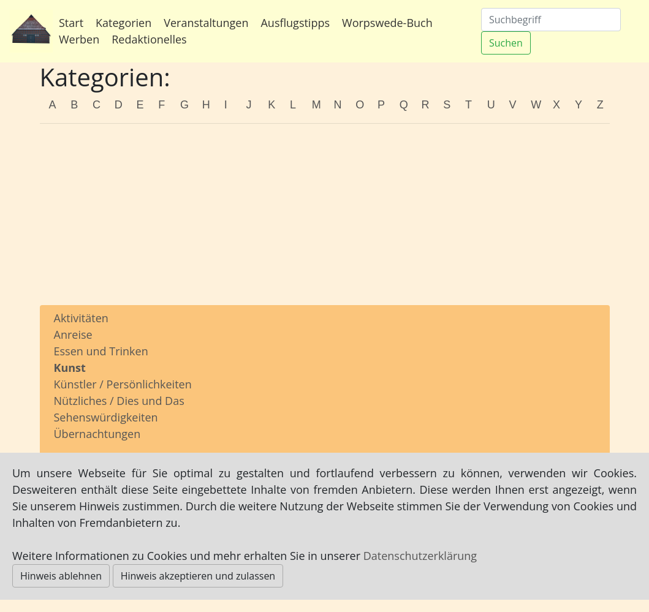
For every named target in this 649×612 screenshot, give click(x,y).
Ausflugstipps (295, 22)
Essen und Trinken (101, 351)
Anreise (73, 334)
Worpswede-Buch (387, 22)
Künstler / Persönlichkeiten (123, 384)
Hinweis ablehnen (61, 576)
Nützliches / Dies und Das (119, 400)
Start (71, 22)
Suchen (506, 43)
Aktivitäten (81, 318)
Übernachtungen (97, 433)
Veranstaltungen (206, 22)
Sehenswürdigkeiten (106, 417)
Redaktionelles (149, 39)
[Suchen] (551, 19)
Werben (79, 39)
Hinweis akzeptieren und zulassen (198, 576)
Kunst (70, 367)
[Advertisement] (325, 219)
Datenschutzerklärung (420, 555)
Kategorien (123, 22)
